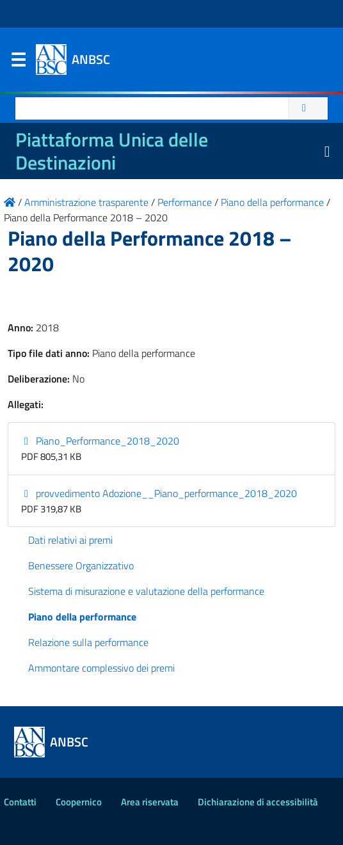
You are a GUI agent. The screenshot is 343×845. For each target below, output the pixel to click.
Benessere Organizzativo (81, 565)
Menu (18, 63)
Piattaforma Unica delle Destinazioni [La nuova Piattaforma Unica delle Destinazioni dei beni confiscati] (111, 151)
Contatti (20, 801)
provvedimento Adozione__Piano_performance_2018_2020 (159, 493)
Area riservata (150, 801)
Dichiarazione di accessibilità (258, 801)
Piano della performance (82, 616)
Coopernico (79, 801)
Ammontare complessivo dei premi (101, 667)
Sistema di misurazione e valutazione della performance (146, 591)
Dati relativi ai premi (70, 540)
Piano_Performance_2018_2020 (100, 440)
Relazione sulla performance (88, 642)
